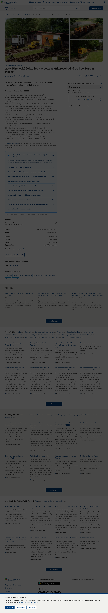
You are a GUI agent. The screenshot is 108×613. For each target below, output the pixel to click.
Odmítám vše (21, 607)
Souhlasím (9, 607)
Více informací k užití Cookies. (28, 602)
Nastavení (32, 607)
